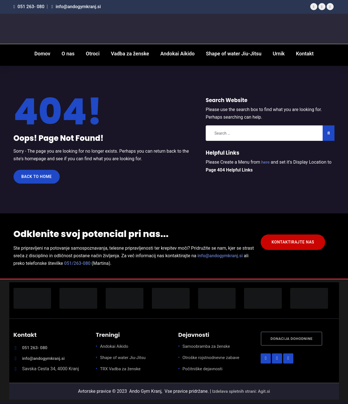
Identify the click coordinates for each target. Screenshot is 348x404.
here (265, 162)
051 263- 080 (29, 6)
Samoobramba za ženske (208, 348)
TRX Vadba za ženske (121, 370)
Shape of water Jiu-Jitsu (124, 359)
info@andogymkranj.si (76, 6)
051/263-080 (77, 265)
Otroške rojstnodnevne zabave (213, 359)
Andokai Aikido (115, 348)
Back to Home (38, 177)
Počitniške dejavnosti (204, 370)
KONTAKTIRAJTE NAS (296, 245)
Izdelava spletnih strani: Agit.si (241, 393)
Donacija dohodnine (299, 342)
